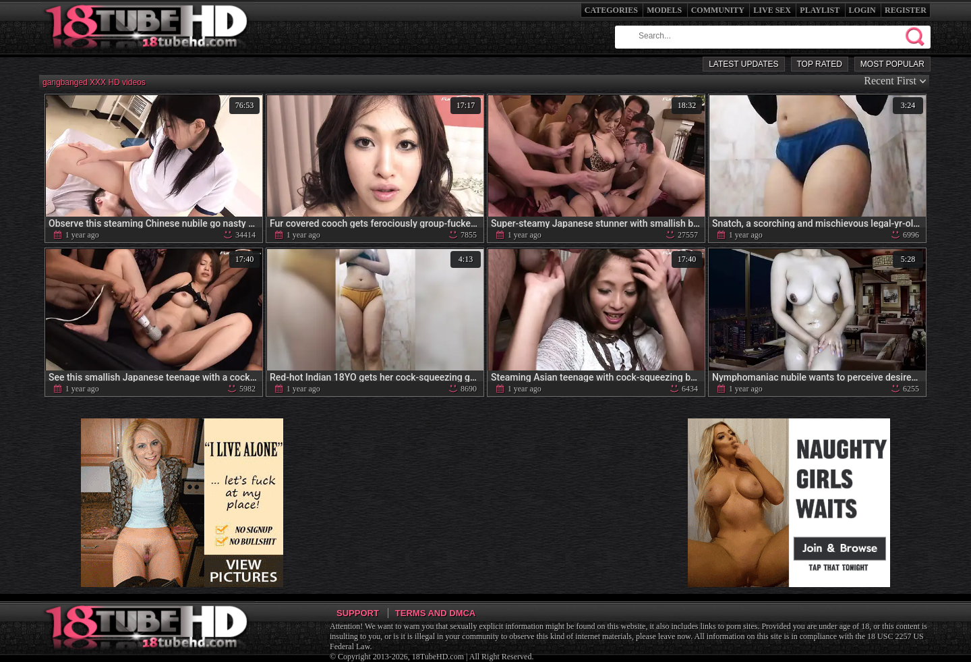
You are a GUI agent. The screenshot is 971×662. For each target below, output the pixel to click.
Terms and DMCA (435, 613)
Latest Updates (743, 64)
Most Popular (892, 64)
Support (357, 613)
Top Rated (819, 64)
